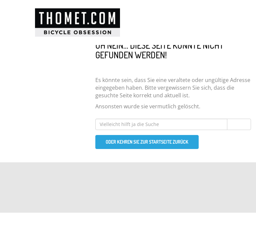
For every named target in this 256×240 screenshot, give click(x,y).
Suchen (239, 124)
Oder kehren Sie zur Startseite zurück (147, 142)
